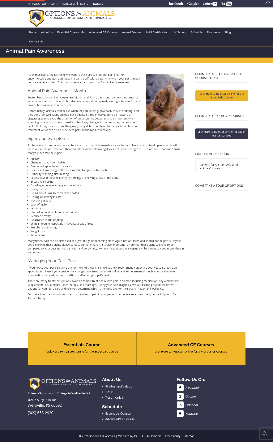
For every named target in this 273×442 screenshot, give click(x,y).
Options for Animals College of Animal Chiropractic (219, 166)
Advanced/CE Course (120, 419)
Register (84, 3)
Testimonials (114, 397)
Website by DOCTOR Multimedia (139, 436)
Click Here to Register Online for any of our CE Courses (222, 133)
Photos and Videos (118, 386)
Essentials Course (118, 413)
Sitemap (189, 436)
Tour (109, 392)
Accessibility (173, 436)
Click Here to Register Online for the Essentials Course (222, 95)
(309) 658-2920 (40, 412)
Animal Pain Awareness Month (64, 97)
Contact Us (68, 3)
